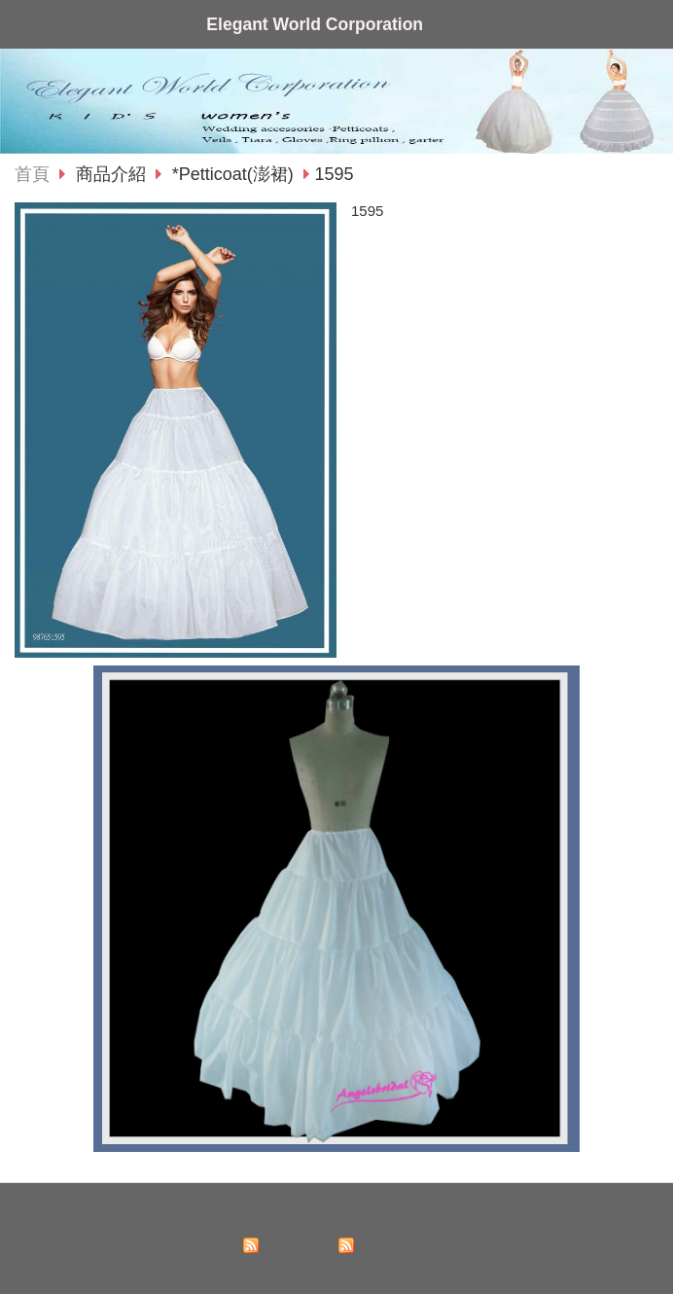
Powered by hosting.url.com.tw (336, 1267)
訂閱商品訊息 (392, 1245)
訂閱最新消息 (297, 1245)
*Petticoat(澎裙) (233, 174)
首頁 (32, 174)
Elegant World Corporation (314, 24)
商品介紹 (113, 174)
